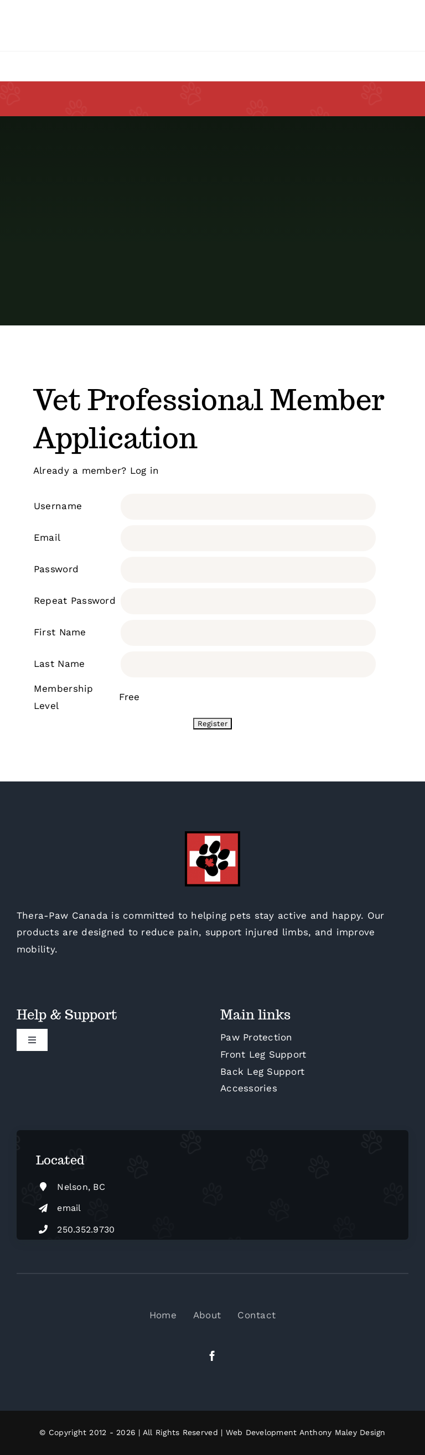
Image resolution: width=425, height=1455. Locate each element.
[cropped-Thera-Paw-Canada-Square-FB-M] (212, 835)
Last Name (59, 663)
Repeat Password (75, 600)
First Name (60, 632)
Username (58, 505)
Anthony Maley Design (342, 1432)
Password (56, 568)
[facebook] (212, 1355)
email (69, 1208)
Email (47, 537)
